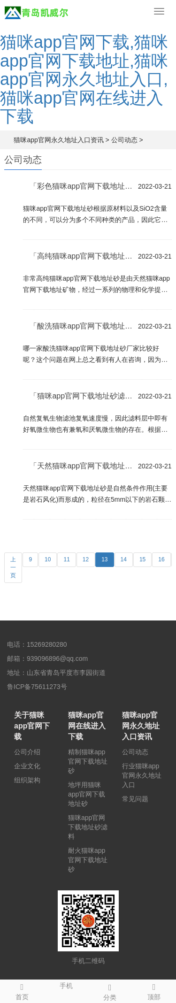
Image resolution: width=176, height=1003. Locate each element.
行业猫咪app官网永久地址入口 (141, 775)
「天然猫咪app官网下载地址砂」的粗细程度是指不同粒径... (81, 466)
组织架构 (27, 780)
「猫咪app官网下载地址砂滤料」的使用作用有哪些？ (81, 396)
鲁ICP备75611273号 (37, 686)
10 (48, 559)
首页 (22, 990)
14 (124, 559)
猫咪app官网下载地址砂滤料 (87, 827)
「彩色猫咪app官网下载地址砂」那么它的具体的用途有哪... (81, 186)
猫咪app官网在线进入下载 (87, 726)
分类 (110, 990)
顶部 (154, 990)
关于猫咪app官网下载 (32, 726)
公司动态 (124, 140)
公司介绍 (27, 752)
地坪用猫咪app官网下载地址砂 (86, 794)
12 (86, 559)
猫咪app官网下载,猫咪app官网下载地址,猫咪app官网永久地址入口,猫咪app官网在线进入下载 (84, 79)
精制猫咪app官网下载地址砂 (87, 761)
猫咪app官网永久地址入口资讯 (58, 140)
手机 (66, 984)
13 (104, 559)
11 (66, 559)
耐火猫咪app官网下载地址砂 (87, 860)
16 (161, 559)
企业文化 (27, 766)
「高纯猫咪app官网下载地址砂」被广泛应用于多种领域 (81, 256)
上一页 (13, 567)
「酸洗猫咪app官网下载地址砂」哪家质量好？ (81, 326)
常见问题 (135, 799)
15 (142, 559)
